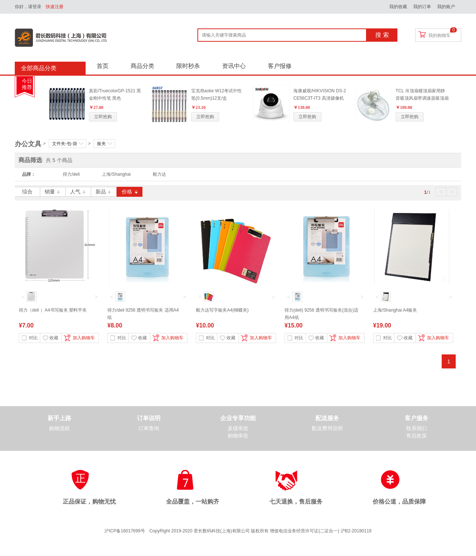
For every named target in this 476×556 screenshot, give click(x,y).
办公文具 (28, 144)
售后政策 (416, 436)
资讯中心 (234, 66)
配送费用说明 (327, 428)
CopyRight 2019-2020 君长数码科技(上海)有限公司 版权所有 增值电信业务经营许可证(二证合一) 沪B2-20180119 (260, 530)
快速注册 (54, 6)
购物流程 (59, 428)
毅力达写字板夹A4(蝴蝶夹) (222, 310)
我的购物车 (439, 35)
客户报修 (280, 66)
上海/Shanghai (116, 174)
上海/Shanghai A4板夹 (395, 310)
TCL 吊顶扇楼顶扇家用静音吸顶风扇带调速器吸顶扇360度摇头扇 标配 (422, 98)
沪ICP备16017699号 (124, 530)
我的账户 (446, 6)
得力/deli (71, 174)
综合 (27, 192)
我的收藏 (398, 6)
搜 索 (382, 35)
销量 (53, 192)
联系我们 (416, 428)
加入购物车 (78, 338)
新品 (104, 192)
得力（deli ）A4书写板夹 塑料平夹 (53, 310)
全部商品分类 (38, 68)
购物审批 (238, 436)
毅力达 (159, 174)
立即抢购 (103, 116)
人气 (78, 192)
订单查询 (148, 428)
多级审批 (238, 428)
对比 (30, 338)
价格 (130, 192)
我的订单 (422, 6)
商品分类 (142, 66)
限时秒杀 (188, 66)
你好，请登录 (28, 6)
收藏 (50, 338)
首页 (102, 66)
